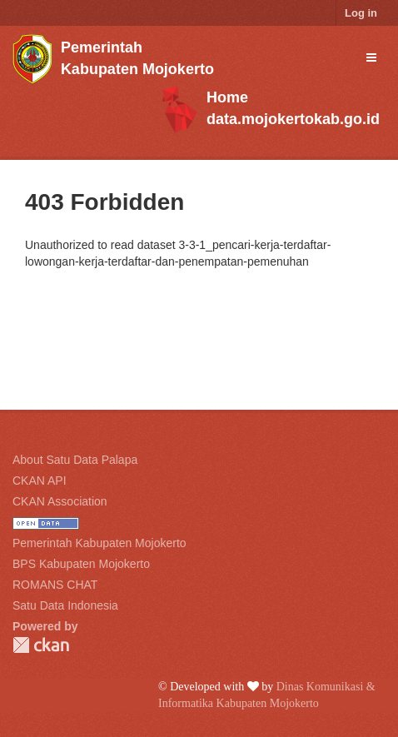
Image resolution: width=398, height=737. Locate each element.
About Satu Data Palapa (74, 459)
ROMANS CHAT (54, 584)
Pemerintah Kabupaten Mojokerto (99, 543)
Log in (361, 13)
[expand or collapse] (371, 57)
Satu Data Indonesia (65, 605)
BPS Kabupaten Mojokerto (81, 563)
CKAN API (39, 480)
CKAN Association (59, 501)
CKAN (40, 645)
